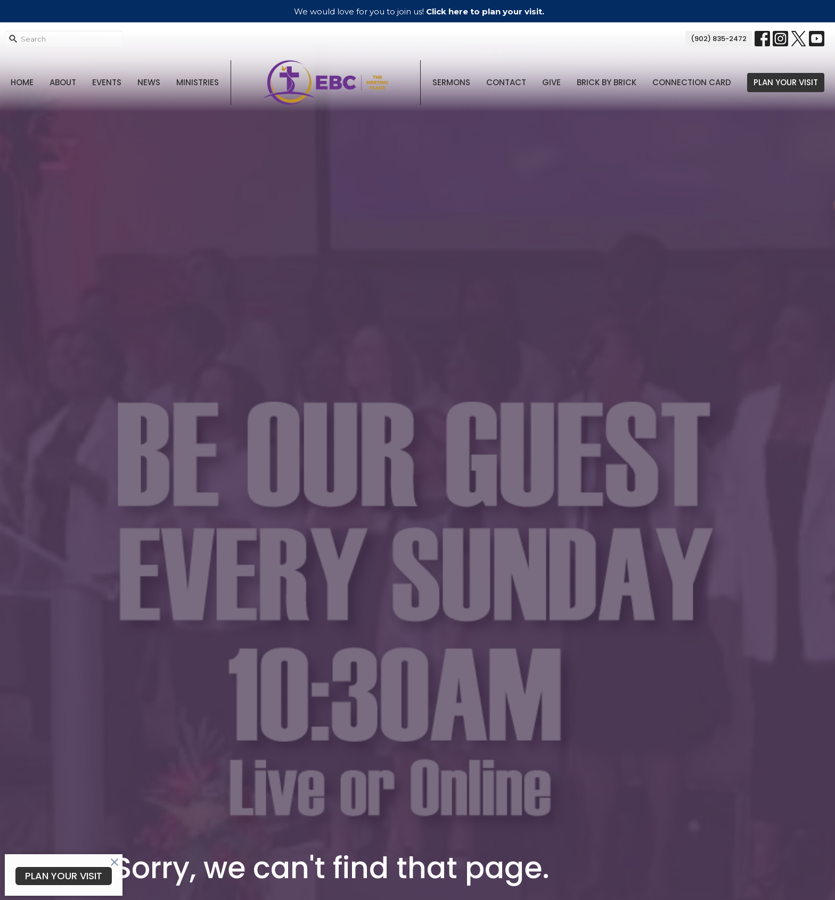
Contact (506, 82)
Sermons (451, 82)
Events (106, 82)
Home (22, 82)
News (148, 82)
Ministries (197, 82)
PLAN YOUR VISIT (786, 82)
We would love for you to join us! (419, 11)
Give (551, 82)
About (63, 82)
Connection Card (691, 82)
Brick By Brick (606, 82)
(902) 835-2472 (719, 39)
